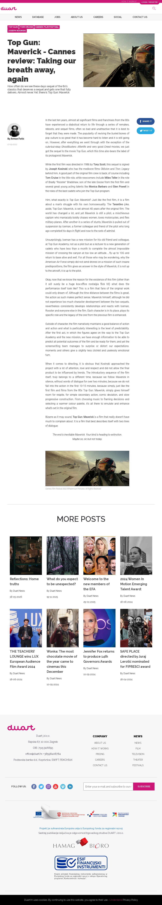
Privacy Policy (130, 900)
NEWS (18, 17)
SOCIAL (118, 17)
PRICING (100, 754)
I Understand (115, 900)
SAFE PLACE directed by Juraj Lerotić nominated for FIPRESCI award (136, 645)
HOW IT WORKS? (127, 1)
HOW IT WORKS (100, 748)
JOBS (57, 17)
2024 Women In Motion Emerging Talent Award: (136, 570)
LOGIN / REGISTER (149, 2)
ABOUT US (77, 17)
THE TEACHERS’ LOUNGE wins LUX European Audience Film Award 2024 (26, 645)
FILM (138, 748)
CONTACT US (140, 17)
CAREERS (98, 17)
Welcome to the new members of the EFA (99, 570)
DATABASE (38, 17)
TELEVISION (138, 754)
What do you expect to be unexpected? (63, 567)
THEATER (138, 760)
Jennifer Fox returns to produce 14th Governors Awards (99, 642)
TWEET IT (147, 131)
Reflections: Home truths (26, 567)
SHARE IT (147, 121)
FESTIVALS (137, 765)
